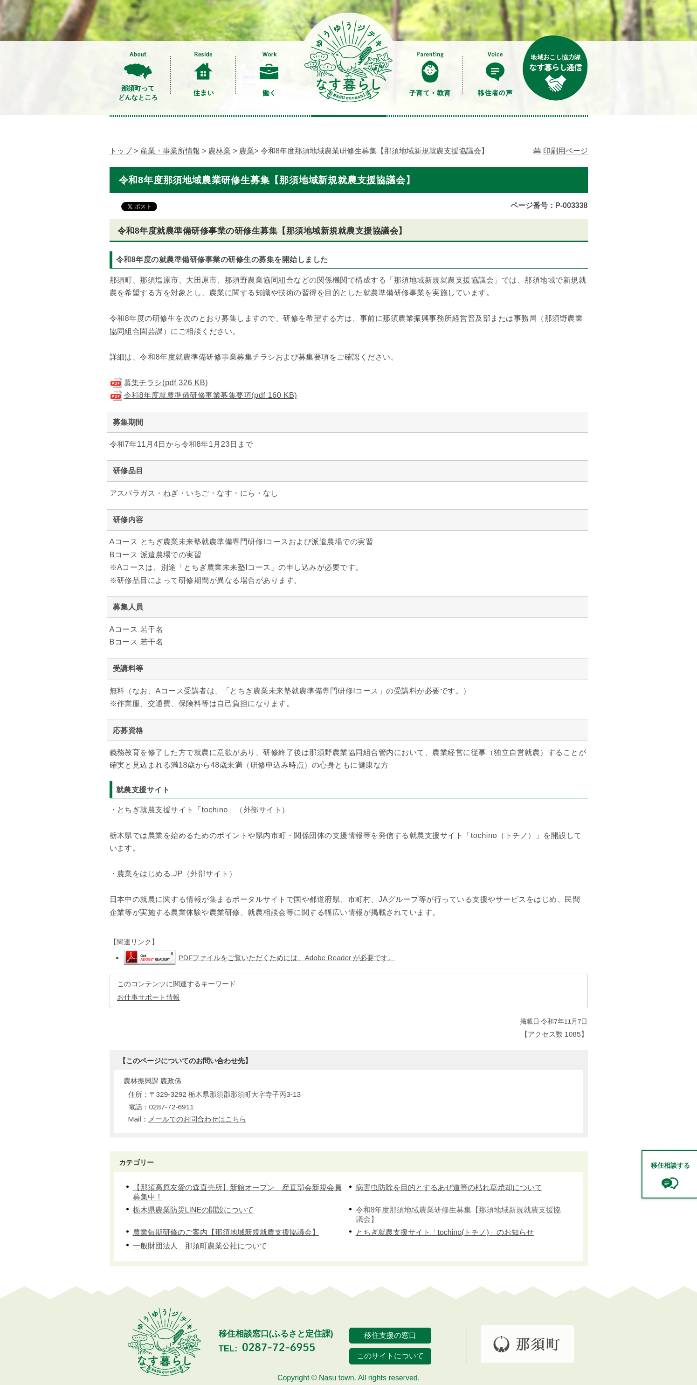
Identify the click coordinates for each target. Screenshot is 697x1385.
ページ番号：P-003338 (549, 205)
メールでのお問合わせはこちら (197, 1119)
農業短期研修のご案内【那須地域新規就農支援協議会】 (226, 1232)
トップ (121, 151)
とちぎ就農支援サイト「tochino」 (176, 809)
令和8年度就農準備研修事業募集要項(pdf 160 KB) (203, 395)
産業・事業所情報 (170, 151)
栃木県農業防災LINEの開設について (193, 1210)
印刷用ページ (565, 151)
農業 (246, 151)
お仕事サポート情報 (148, 997)
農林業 (219, 151)
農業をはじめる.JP (150, 873)
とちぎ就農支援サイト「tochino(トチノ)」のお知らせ (445, 1232)
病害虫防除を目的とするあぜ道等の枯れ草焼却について (449, 1187)
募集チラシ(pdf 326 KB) (159, 382)
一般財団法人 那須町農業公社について (200, 1246)
